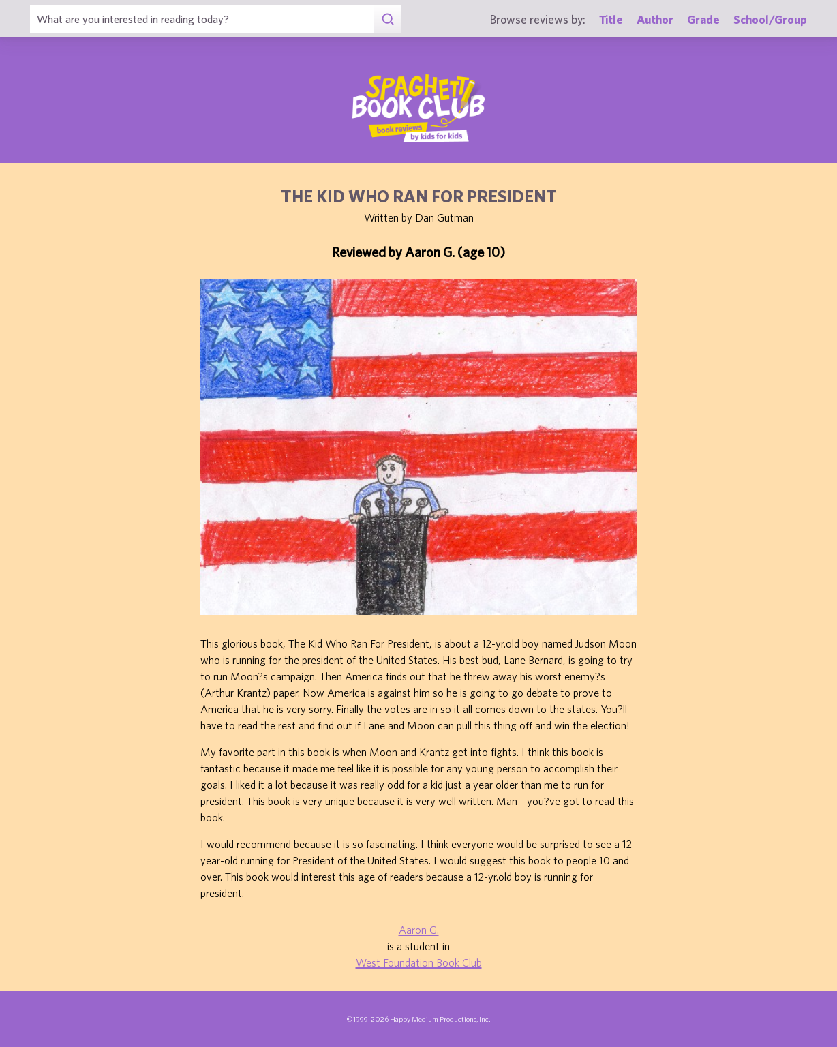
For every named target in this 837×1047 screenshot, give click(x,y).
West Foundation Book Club (419, 962)
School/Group (770, 19)
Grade (703, 19)
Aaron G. (419, 930)
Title (611, 19)
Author (655, 19)
